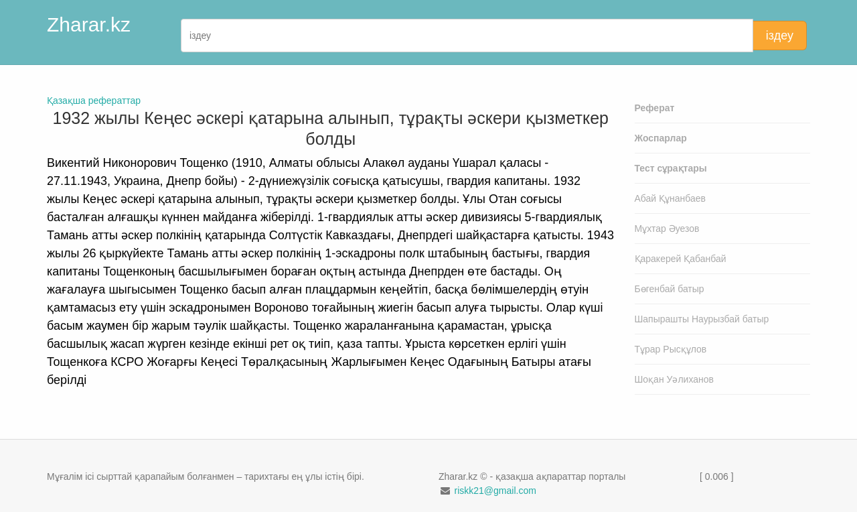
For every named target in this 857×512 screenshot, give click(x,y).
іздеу (779, 35)
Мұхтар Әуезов (667, 228)
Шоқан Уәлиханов (674, 379)
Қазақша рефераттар (94, 100)
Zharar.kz (89, 24)
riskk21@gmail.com (495, 490)
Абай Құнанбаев (670, 198)
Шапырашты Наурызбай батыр (702, 319)
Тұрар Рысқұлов (671, 349)
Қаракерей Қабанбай (680, 258)
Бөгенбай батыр (669, 288)
